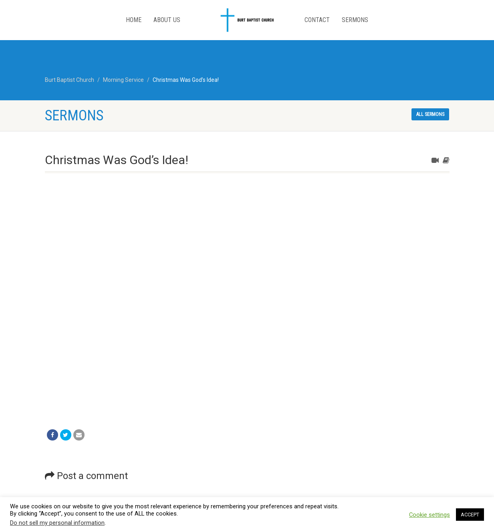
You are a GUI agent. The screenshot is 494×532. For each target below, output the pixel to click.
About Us (166, 20)
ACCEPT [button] (470, 515)
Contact (317, 20)
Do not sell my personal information (57, 522)
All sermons (430, 114)
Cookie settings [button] (429, 514)
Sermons (355, 20)
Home (133, 20)
